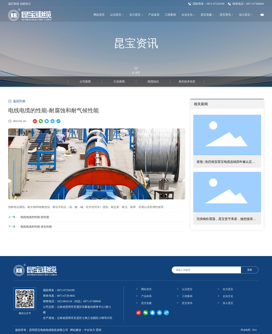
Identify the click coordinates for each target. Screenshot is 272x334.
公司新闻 (85, 81)
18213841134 (64, 301)
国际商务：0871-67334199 (206, 3)
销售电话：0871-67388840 (246, 3)
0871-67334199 (65, 290)
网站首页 (146, 289)
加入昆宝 (228, 303)
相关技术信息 (187, 81)
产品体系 (146, 296)
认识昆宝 (187, 289)
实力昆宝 (228, 289)
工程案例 (187, 296)
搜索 (249, 270)
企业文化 (228, 296)
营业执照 (245, 330)
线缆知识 (153, 81)
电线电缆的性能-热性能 (34, 217)
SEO (254, 330)
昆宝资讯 (136, 43)
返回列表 (17, 101)
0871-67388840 (92, 301)
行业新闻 (119, 81)
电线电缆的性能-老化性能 (36, 226)
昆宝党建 (146, 303)
